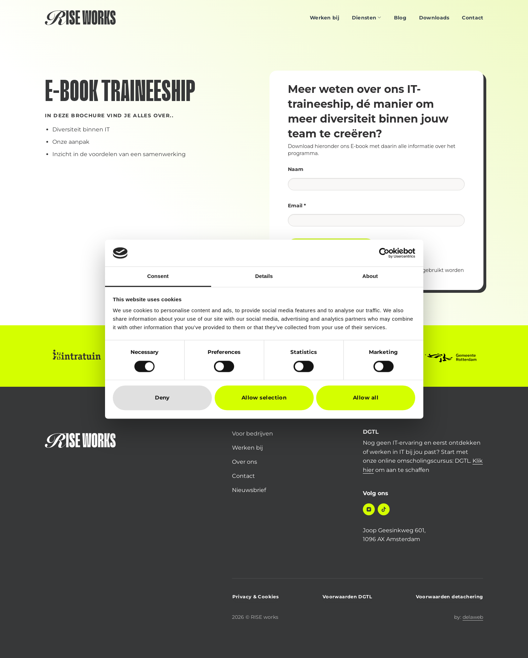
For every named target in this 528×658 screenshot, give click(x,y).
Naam (295, 169)
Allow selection (264, 398)
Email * (297, 205)
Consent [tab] (158, 276)
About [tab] (370, 276)
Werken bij (324, 17)
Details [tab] (264, 276)
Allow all (365, 398)
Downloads (434, 17)
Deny (162, 398)
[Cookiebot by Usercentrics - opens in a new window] (384, 253)
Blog (400, 17)
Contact (472, 17)
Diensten (366, 17)
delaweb (473, 617)
